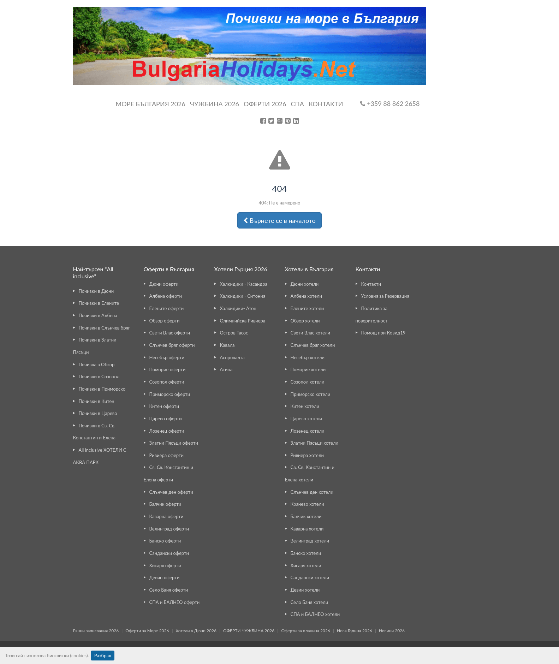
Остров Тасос (234, 333)
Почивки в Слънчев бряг (104, 328)
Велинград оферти (169, 529)
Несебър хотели (308, 357)
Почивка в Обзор (97, 364)
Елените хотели (307, 308)
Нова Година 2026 (354, 630)
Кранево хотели (307, 504)
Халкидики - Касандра (244, 284)
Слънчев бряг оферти (172, 345)
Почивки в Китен (96, 401)
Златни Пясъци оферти (173, 443)
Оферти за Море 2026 (147, 630)
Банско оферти (165, 541)
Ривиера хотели (307, 455)
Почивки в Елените (99, 303)
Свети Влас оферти (169, 333)
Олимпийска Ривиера (243, 321)
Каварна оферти (166, 516)
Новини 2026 (392, 630)
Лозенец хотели (308, 431)
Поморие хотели (308, 369)
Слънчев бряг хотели (313, 345)
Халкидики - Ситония (243, 296)
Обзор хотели (305, 321)
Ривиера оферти (166, 455)
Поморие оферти (167, 369)
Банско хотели (306, 553)
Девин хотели (305, 590)
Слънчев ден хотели (312, 492)
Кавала (227, 345)
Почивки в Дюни (96, 291)
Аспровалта (232, 357)
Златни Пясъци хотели (314, 443)
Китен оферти (164, 406)
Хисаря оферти (165, 565)
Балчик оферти (165, 504)
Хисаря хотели (306, 565)
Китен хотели (305, 406)
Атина (226, 369)
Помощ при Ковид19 (383, 333)
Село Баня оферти (168, 590)
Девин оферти (164, 577)
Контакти (326, 104)
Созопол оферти (166, 382)
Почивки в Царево (98, 413)
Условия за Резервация (385, 296)
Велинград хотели (310, 541)
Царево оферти (165, 418)
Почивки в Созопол (99, 376)
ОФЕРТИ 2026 (265, 104)
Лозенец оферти (166, 431)
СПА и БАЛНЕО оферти (174, 602)
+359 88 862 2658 (390, 103)
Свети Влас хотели (310, 333)
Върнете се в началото (279, 220)
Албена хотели (306, 296)
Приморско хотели (311, 394)
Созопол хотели (308, 382)
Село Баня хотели (309, 602)
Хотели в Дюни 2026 (196, 630)
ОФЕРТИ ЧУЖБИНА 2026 (248, 630)
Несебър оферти (167, 357)
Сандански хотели (310, 577)
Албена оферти (165, 296)
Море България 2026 (150, 104)
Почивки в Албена (98, 315)
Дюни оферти (164, 284)
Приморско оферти (169, 394)
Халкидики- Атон (238, 308)
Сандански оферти (169, 553)
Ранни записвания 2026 (96, 630)
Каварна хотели (307, 529)
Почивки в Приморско (102, 389)
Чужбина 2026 (214, 104)
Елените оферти (166, 308)
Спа (297, 104)
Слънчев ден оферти (171, 492)
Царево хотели (306, 418)
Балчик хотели (306, 516)
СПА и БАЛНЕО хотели (315, 614)
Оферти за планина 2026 (305, 630)
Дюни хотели (305, 284)
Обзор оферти (164, 321)
